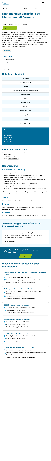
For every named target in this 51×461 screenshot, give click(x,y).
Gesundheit (6, 50)
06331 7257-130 (12, 156)
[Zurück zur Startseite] (3, 9)
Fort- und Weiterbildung (25, 82)
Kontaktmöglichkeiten (9, 66)
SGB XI (25, 98)
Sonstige (25, 106)
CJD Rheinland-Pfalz (25, 123)
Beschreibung (7, 62)
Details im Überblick (8, 56)
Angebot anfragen (9, 28)
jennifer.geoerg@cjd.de (13, 158)
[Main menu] (43, 3)
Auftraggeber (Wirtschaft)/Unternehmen (28, 90)
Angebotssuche (10, 8)
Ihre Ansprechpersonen (9, 59)
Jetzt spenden (7, 69)
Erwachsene (15, 90)
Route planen (9, 141)
